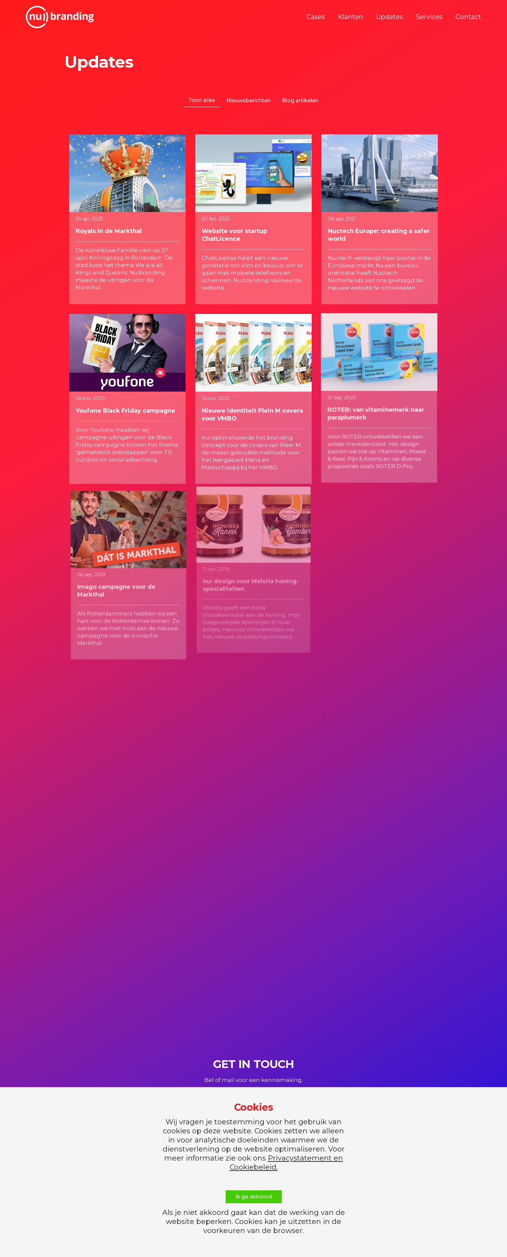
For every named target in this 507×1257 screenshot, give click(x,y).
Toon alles (201, 100)
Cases (316, 17)
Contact (468, 17)
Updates (389, 17)
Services (429, 17)
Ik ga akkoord (253, 1197)
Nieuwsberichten (248, 100)
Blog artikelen (300, 100)
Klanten (350, 17)
